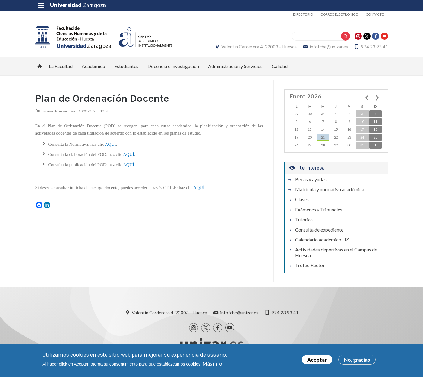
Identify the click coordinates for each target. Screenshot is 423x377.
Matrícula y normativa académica (329, 189)
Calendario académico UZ (322, 239)
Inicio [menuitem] (39, 66)
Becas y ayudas (311, 179)
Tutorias (304, 219)
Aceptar (317, 360)
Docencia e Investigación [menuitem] (173, 66)
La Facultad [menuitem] (61, 66)
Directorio (303, 14)
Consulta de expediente (319, 229)
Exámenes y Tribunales (318, 209)
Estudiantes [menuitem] (126, 66)
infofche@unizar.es (329, 46)
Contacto (375, 14)
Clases (302, 199)
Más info (212, 364)
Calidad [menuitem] (280, 66)
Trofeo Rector (310, 265)
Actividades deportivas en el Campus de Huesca (336, 252)
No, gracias (357, 360)
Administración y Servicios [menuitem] (235, 66)
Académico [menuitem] (93, 66)
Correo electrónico (339, 14)
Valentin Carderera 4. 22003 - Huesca (259, 46)
